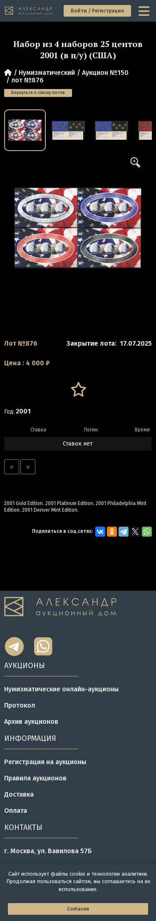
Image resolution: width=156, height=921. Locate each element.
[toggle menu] (145, 11)
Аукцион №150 (105, 73)
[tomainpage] (29, 11)
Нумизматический (47, 73)
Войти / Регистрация (97, 11)
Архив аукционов (31, 721)
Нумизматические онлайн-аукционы (61, 689)
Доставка (19, 794)
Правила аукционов (35, 778)
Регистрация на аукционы (45, 762)
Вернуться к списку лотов (38, 92)
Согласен (78, 909)
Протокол (19, 705)
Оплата (15, 811)
